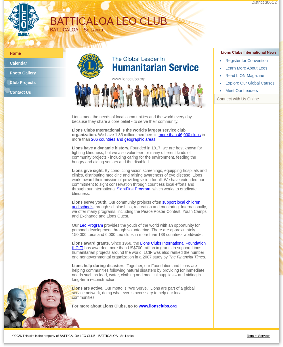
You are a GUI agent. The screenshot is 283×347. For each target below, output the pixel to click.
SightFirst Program (133, 189)
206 (95, 139)
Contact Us (20, 92)
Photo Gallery (23, 73)
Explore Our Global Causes (249, 83)
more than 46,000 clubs (180, 134)
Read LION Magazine (244, 75)
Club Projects (23, 82)
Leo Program (91, 225)
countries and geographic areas (127, 139)
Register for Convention (246, 60)
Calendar (18, 63)
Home (15, 53)
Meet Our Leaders (241, 90)
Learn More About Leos (246, 68)
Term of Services (258, 335)
